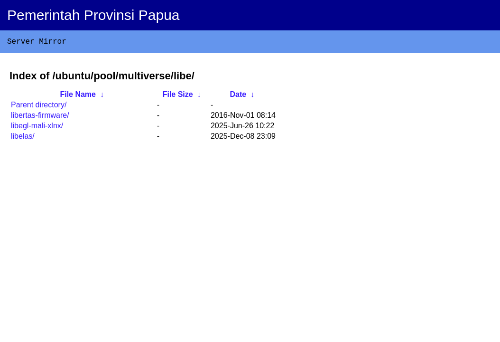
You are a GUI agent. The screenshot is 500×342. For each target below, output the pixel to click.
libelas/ (23, 138)
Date (238, 96)
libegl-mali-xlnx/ (37, 128)
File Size (178, 96)
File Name (78, 96)
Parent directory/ (38, 107)
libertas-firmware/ (40, 117)
